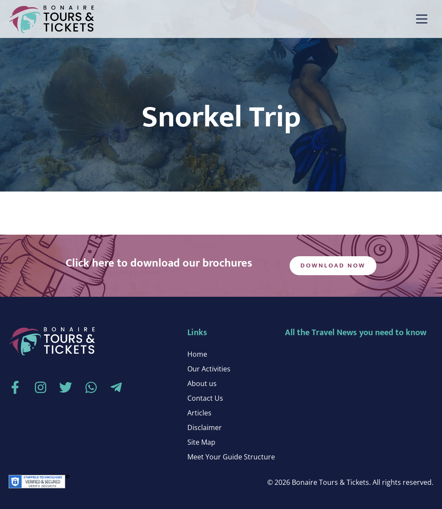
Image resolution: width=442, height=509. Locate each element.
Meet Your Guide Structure (231, 457)
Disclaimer (204, 427)
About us (202, 383)
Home (197, 354)
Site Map (201, 442)
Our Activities (208, 369)
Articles (199, 413)
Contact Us (205, 398)
